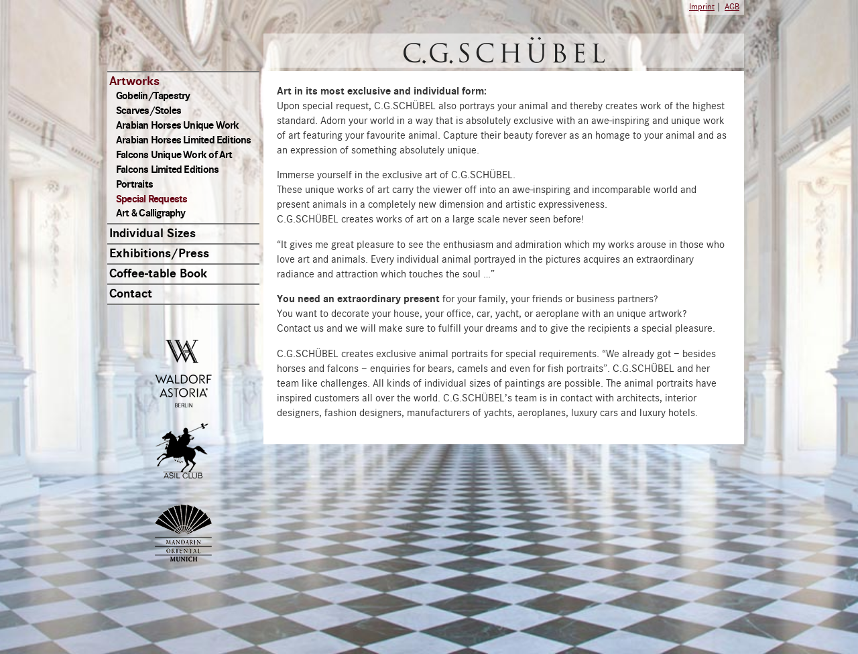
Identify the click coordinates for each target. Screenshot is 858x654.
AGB (732, 6)
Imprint (702, 6)
